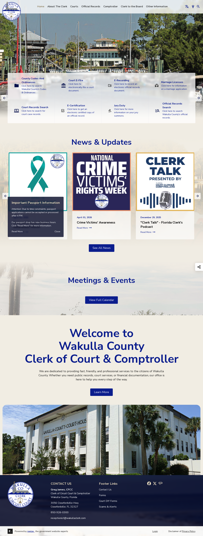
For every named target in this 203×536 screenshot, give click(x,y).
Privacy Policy (188, 531)
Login (155, 531)
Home (41, 6)
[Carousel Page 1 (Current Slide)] (2, 51)
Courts (75, 6)
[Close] (57, 231)
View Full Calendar (101, 300)
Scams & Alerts (108, 506)
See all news (102, 248)
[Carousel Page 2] (1, 54)
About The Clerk (58, 6)
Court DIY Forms (108, 501)
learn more (101, 392)
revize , (31, 531)
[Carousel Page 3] (1, 57)
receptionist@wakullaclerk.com (68, 518)
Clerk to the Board (133, 6)
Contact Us (105, 489)
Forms (102, 495)
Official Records (91, 6)
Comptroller (111, 6)
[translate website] (187, 6)
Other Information (158, 6)
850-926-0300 (60, 512)
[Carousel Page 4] (1, 60)
